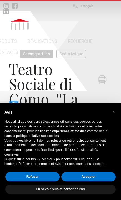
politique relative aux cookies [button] (37, 136)
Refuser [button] (32, 177)
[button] (113, 112)
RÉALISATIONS (42, 41)
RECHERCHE (80, 41)
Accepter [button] (88, 177)
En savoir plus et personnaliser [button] (60, 189)
